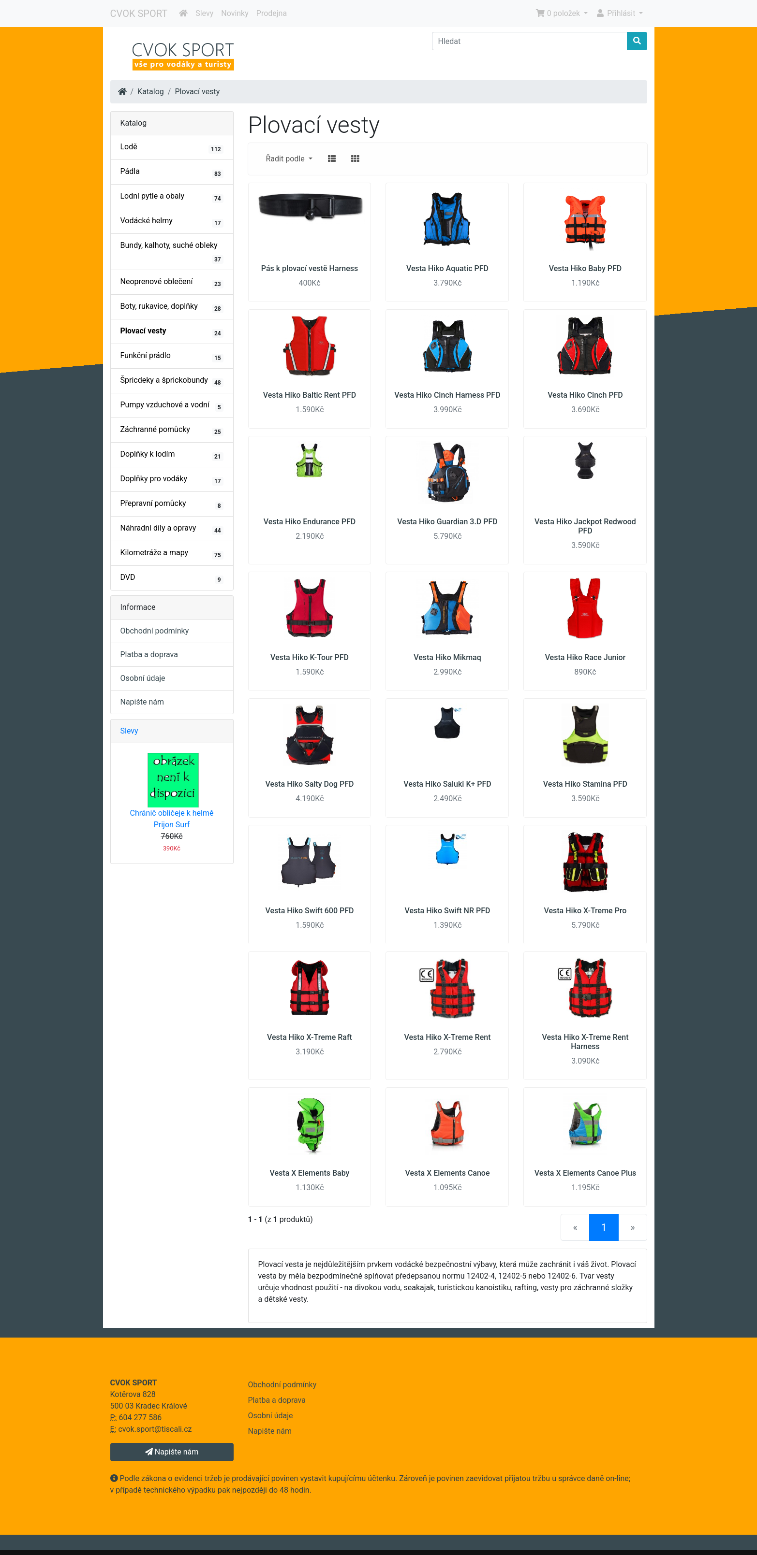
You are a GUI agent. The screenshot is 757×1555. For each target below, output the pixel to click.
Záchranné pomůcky (171, 430)
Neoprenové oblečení (171, 282)
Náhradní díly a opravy (171, 529)
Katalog (150, 91)
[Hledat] (529, 41)
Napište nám (142, 701)
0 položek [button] (558, 13)
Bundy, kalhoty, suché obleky (171, 252)
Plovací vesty (197, 91)
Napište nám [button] (171, 1451)
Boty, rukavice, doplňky (171, 307)
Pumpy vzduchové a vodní (171, 406)
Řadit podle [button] (286, 158)
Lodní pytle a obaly (171, 197)
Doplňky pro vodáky (171, 480)
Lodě (171, 148)
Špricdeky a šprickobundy (171, 381)
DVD (171, 578)
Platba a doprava (149, 654)
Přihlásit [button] (616, 13)
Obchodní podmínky (154, 630)
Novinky (235, 13)
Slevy (204, 13)
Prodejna (271, 13)
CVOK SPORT (139, 13)
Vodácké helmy (171, 222)
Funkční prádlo (171, 356)
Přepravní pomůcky (171, 504)
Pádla (171, 172)
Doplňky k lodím (171, 455)
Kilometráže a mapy (171, 554)
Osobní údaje (142, 678)
